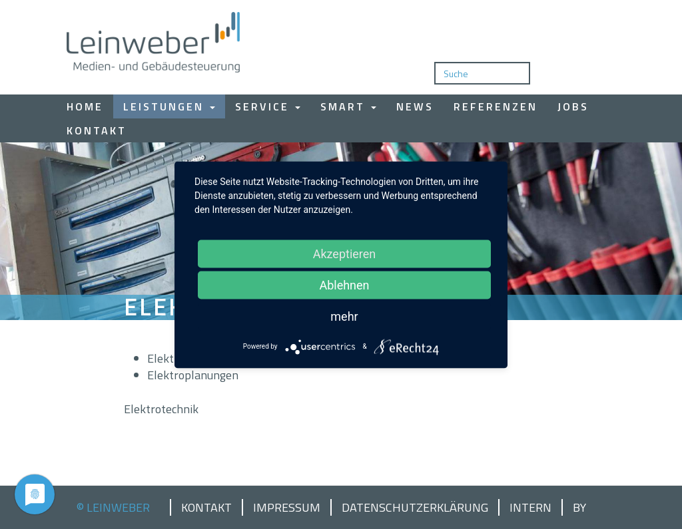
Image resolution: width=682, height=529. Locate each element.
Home (85, 106)
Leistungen (169, 106)
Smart (348, 106)
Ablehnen (344, 284)
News (415, 106)
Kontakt (97, 130)
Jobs (573, 106)
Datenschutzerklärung (415, 507)
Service (267, 106)
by (579, 507)
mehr (344, 316)
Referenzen (495, 106)
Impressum (286, 507)
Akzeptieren (344, 253)
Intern (530, 507)
